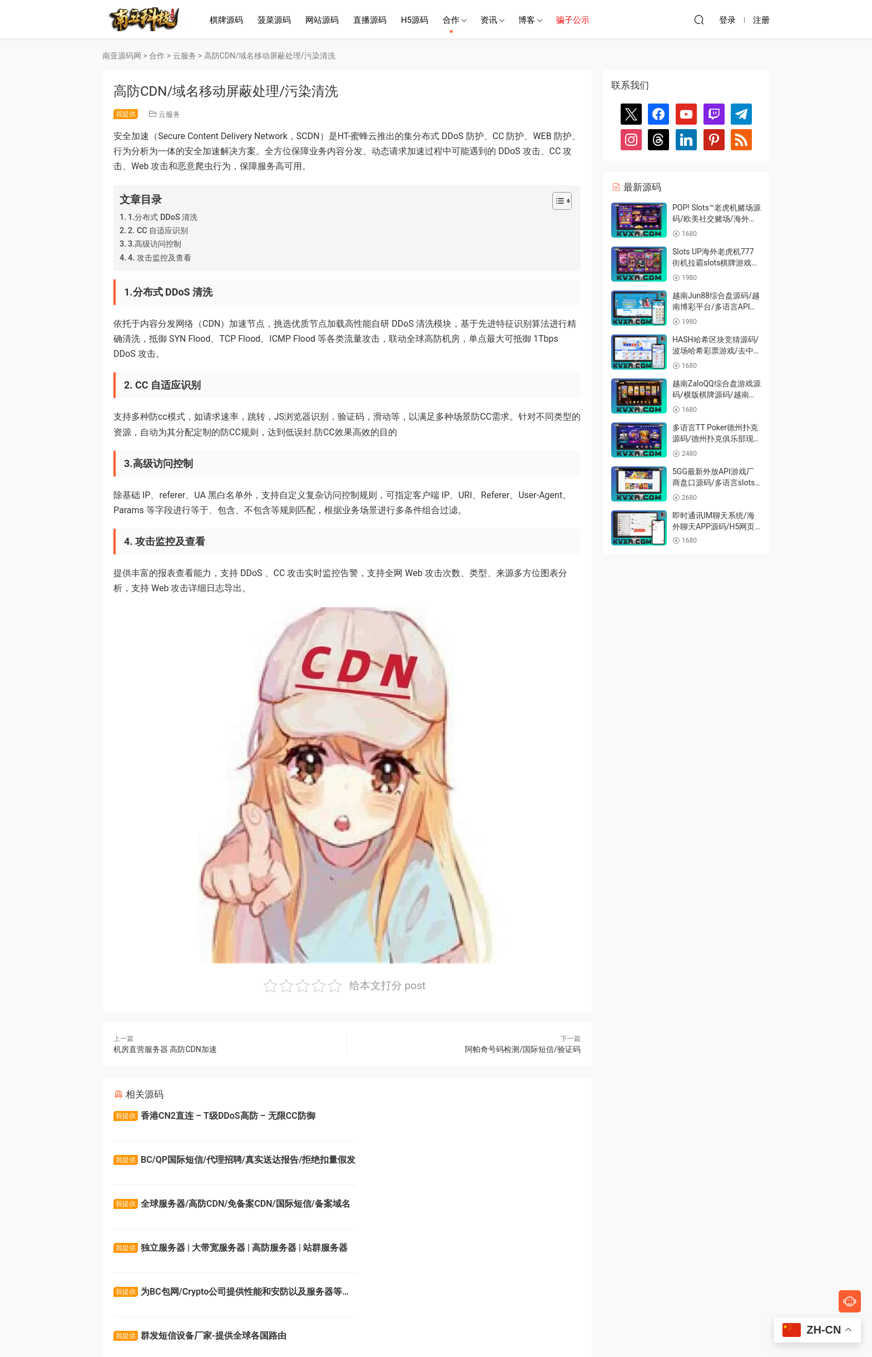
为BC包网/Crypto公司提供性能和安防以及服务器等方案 (227, 1206)
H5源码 (414, 20)
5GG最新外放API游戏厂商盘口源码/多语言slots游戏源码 (713, 482)
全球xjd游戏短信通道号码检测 (186, 1249)
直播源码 (370, 20)
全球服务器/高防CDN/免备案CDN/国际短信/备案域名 (227, 1162)
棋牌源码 (226, 20)
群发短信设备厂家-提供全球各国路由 (437, 1204)
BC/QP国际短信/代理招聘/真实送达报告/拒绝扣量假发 (463, 1117)
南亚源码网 (144, 19)
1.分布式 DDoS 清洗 (162, 217)
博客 (526, 20)
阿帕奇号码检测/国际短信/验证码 (523, 1049)
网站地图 (504, 1330)
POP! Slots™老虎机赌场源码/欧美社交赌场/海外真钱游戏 (716, 218)
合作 (451, 20)
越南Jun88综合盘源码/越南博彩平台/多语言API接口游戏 (716, 306)
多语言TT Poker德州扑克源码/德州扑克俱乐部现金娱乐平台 (716, 438)
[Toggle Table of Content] (556, 200)
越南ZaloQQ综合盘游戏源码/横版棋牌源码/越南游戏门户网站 (716, 394)
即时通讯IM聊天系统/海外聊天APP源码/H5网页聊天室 (713, 526)
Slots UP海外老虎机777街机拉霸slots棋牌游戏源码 (715, 262)
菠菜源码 (274, 20)
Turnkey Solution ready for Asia (427, 1249)
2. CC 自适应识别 (158, 230)
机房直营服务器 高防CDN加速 (165, 1049)
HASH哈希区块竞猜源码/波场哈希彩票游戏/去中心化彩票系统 (716, 350)
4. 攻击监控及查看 (159, 258)
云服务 (169, 114)
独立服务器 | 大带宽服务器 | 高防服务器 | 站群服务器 (464, 1162)
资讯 (488, 20)
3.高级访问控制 (154, 244)
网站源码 (322, 20)
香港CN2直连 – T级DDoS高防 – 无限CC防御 (214, 1115)
